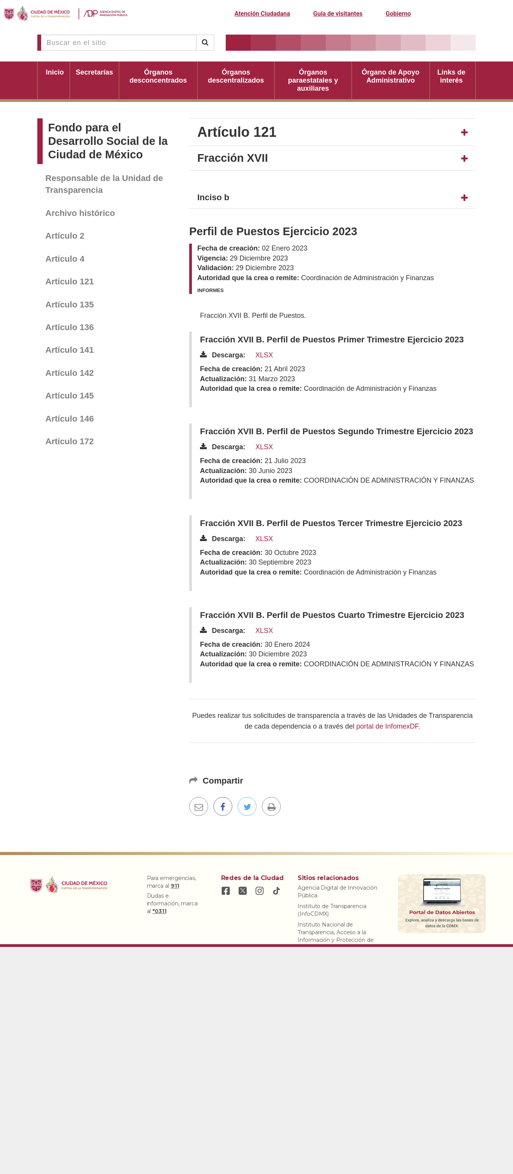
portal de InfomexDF (387, 726)
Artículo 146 (69, 418)
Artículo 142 (69, 373)
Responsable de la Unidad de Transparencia (104, 184)
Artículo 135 (69, 304)
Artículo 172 (69, 441)
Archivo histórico (80, 213)
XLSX (264, 355)
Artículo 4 (64, 259)
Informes (210, 290)
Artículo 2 (64, 236)
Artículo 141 (69, 350)
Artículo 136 (69, 327)
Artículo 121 (69, 281)
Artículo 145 (69, 395)
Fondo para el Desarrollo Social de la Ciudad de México (108, 141)
